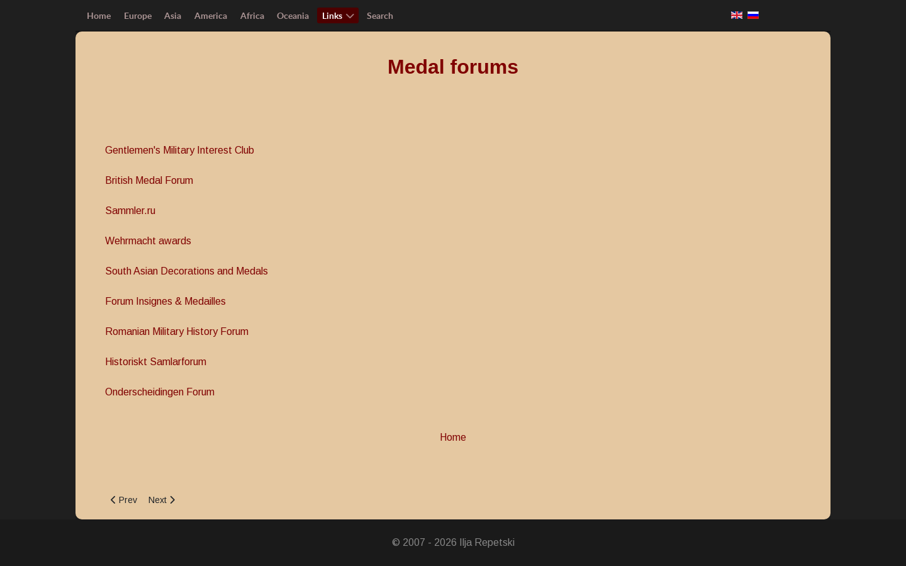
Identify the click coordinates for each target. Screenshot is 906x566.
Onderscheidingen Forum (160, 392)
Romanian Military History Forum (177, 331)
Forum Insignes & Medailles (165, 301)
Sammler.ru (130, 210)
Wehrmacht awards (148, 240)
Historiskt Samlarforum (155, 361)
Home (453, 437)
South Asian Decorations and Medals (186, 271)
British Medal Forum (149, 180)
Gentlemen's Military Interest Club (179, 150)
